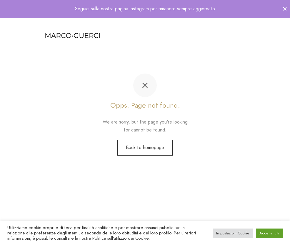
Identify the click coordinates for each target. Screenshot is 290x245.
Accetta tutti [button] (269, 233)
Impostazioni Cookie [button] (232, 233)
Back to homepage (145, 147)
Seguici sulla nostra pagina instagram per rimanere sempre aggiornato (145, 8)
